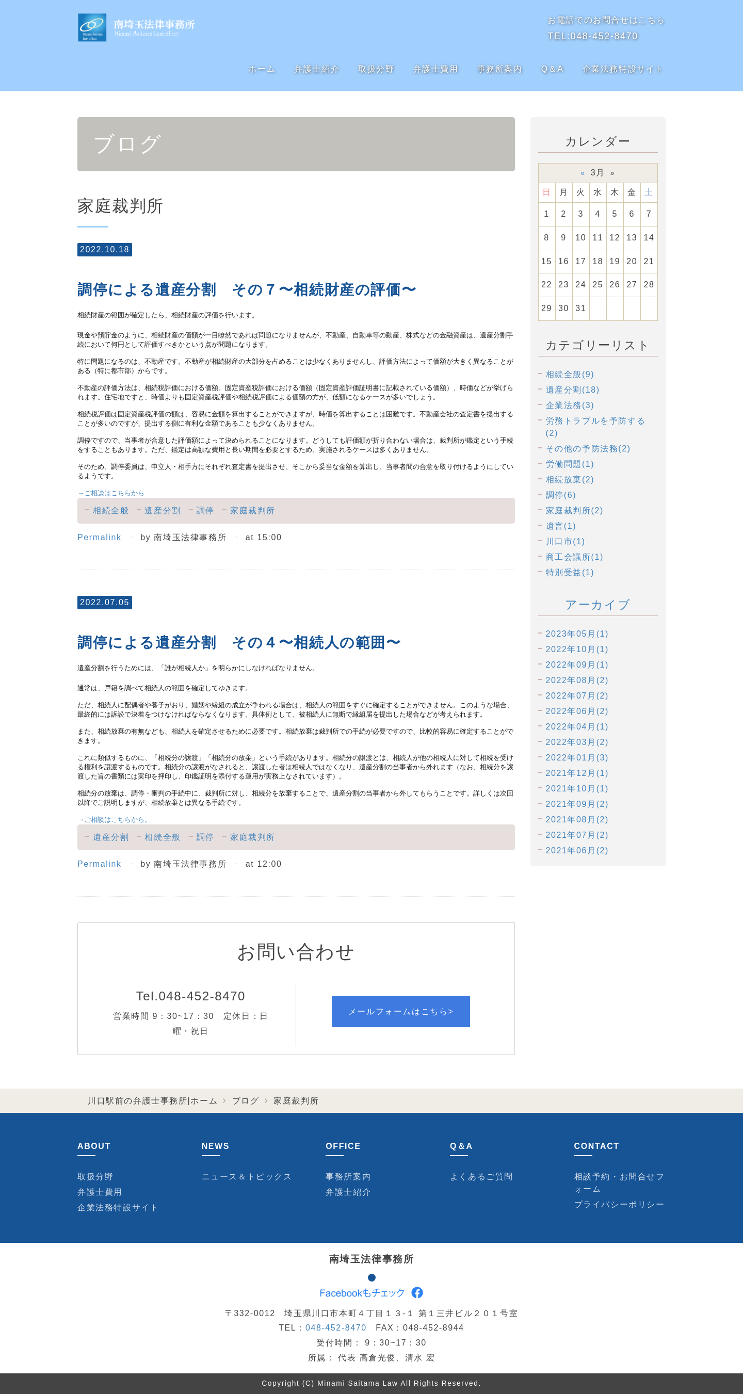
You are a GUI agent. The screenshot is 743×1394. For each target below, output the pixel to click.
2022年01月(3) (577, 757)
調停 (206, 510)
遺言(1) (561, 526)
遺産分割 (162, 510)
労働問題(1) (570, 464)
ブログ (246, 1100)
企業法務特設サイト (623, 68)
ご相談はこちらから (110, 493)
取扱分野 (376, 68)
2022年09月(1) (577, 664)
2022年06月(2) (577, 711)
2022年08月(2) (577, 680)
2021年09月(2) (577, 804)
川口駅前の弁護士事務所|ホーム (153, 1100)
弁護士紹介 (317, 68)
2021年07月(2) (577, 835)
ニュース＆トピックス (247, 1176)
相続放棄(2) (570, 479)
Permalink (99, 537)
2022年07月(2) (577, 695)
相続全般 (111, 510)
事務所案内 (500, 68)
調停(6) (561, 495)
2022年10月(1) (577, 649)
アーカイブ (598, 604)
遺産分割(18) (573, 389)
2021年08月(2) (577, 819)
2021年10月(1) (577, 788)
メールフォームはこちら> (401, 1011)
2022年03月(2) (577, 742)
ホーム (262, 68)
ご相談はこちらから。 (114, 819)
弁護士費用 (436, 68)
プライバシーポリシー (619, 1204)
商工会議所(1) (575, 557)
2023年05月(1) (577, 633)
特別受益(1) (570, 572)
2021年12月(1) (577, 773)
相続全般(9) (570, 374)
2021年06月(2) (577, 850)
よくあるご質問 (481, 1176)
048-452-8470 (604, 36)
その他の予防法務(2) (588, 448)
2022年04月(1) (577, 726)
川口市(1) (566, 541)
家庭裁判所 (253, 510)
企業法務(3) (570, 405)
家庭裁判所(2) (575, 510)
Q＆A (552, 68)
